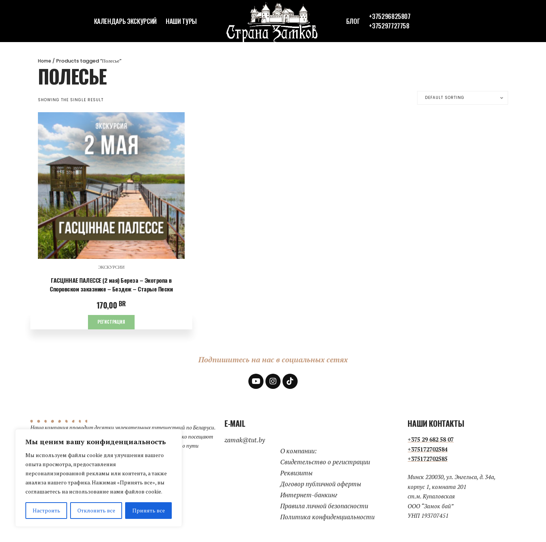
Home (45, 60)
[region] (98, 478)
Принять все (148, 510)
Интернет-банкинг (308, 495)
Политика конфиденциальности (327, 517)
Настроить (46, 510)
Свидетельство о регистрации (325, 462)
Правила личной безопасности (324, 506)
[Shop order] (462, 98)
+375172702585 (427, 459)
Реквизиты (296, 473)
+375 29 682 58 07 (430, 440)
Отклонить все (96, 510)
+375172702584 (427, 449)
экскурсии (111, 267)
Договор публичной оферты (320, 484)
